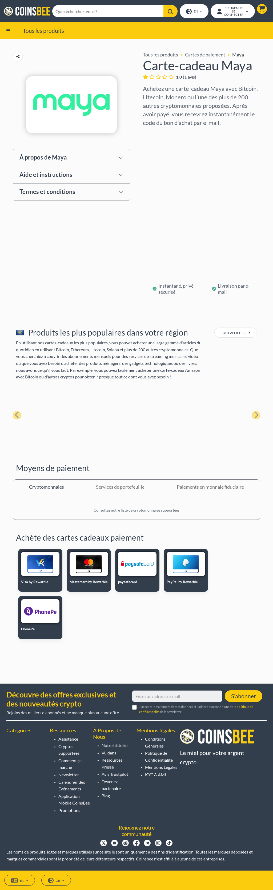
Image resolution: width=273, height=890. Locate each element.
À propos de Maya (43, 157)
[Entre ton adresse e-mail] (177, 696)
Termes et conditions (47, 192)
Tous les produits (43, 30)
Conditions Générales (155, 742)
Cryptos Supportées (68, 750)
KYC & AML (156, 774)
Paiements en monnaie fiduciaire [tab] (210, 487)
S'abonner (243, 696)
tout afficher (235, 333)
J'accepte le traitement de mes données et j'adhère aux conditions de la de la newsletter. (196, 709)
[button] (262, 9)
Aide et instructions (45, 175)
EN (194, 12)
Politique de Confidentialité (159, 756)
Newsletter (68, 774)
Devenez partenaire (111, 785)
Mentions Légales (161, 767)
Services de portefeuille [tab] (120, 487)
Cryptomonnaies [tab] (46, 487)
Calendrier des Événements (71, 785)
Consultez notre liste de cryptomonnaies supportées (136, 510)
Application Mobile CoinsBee (74, 800)
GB (56, 880)
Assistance (68, 738)
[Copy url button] (18, 57)
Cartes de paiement (205, 55)
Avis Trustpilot (115, 774)
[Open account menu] (232, 11)
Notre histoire (114, 745)
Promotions (69, 810)
